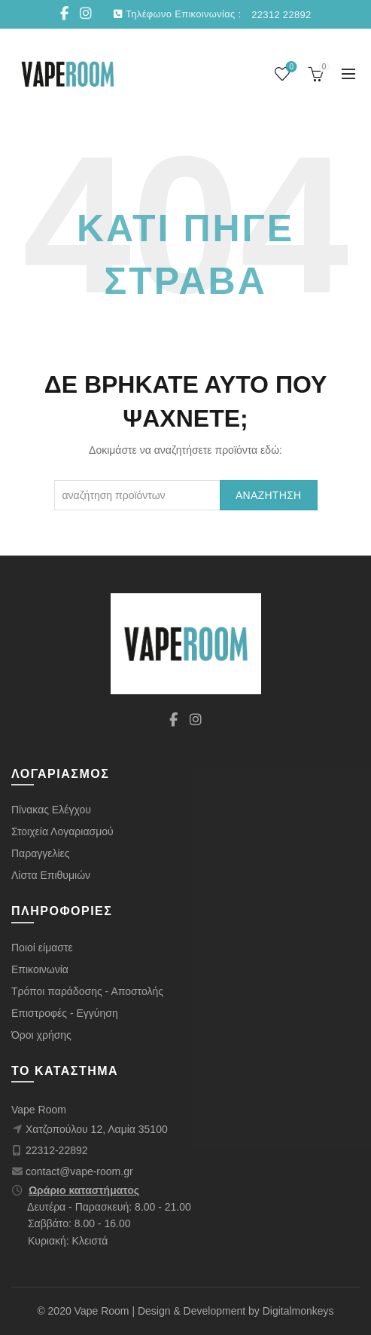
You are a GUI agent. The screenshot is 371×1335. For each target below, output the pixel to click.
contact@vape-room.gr (79, 1171)
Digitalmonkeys (298, 1311)
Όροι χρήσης (41, 1035)
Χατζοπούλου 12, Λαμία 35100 (97, 1129)
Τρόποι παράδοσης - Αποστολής (87, 991)
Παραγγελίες (40, 853)
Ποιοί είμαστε (42, 948)
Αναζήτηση (269, 495)
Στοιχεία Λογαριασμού (62, 831)
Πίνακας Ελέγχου (51, 810)
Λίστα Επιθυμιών (50, 875)
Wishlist (290, 67)
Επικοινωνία (39, 969)
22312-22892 (57, 1150)
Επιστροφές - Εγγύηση (64, 1013)
